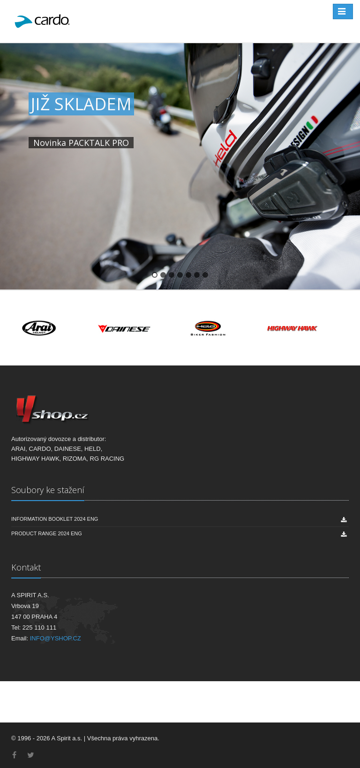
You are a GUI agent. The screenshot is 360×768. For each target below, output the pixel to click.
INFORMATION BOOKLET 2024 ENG (54, 519)
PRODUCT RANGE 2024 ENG (46, 533)
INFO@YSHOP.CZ (55, 638)
